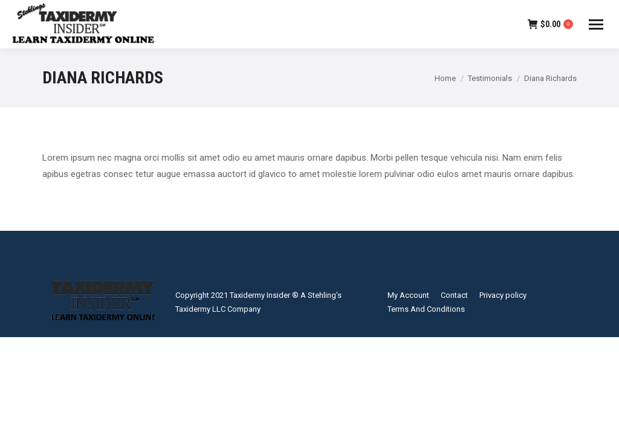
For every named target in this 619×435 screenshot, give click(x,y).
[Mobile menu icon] (596, 24)
